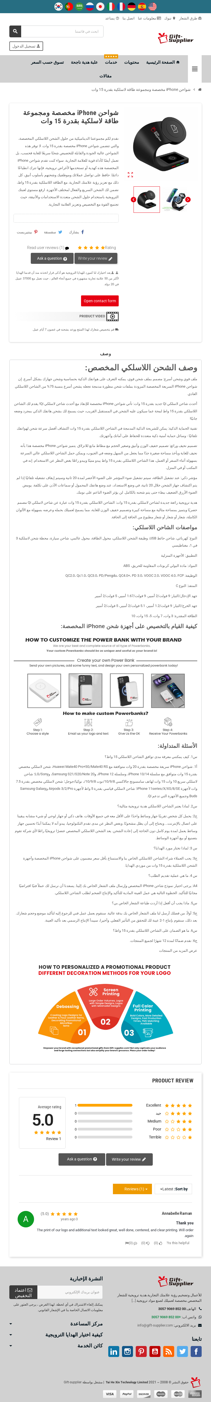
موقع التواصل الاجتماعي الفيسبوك (196, 1351)
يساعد (112, 18)
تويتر (182, 1351)
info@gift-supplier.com (155, 1325)
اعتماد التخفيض (23, 1292)
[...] (134, 1301)
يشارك (76, 232)
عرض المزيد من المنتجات (178, 950)
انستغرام (127, 1351)
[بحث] (56, 31)
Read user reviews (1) (50, 247)
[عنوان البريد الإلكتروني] (70, 1292)
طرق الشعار (190, 18)
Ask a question (52, 258)
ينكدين (113, 1351)
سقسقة (53, 232)
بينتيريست (27, 232)
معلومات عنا (149, 18)
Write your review (95, 258)
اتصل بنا (129, 18)
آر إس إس (168, 1351)
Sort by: (181, 1189)
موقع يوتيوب (154, 1351)
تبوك (170, 18)
